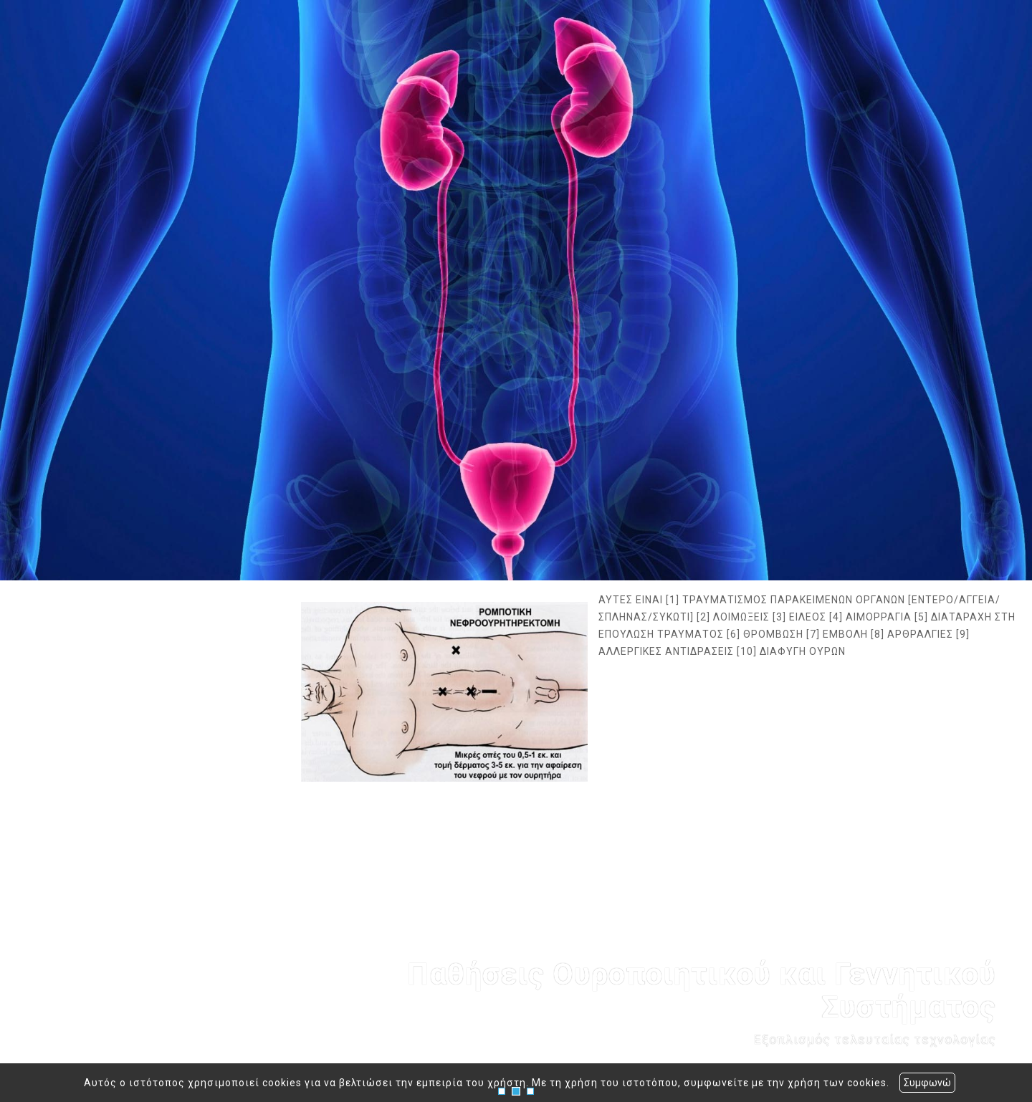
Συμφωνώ (927, 1082)
